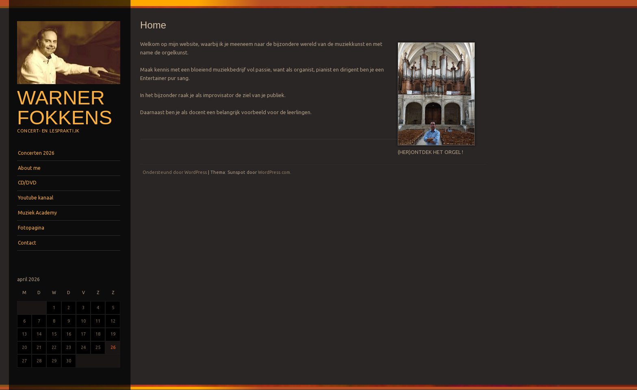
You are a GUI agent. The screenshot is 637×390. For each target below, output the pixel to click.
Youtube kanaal (35, 197)
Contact (27, 242)
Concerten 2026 (36, 153)
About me (29, 168)
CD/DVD (27, 182)
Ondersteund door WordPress (175, 172)
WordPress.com (274, 172)
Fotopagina (31, 227)
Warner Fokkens (64, 107)
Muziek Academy (37, 212)
